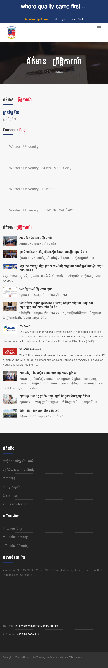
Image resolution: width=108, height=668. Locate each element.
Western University (24, 147)
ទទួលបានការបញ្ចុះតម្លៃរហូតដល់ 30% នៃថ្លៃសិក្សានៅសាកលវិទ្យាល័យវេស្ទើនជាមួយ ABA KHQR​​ (61, 268)
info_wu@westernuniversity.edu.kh (36, 626)
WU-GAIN (24, 326)
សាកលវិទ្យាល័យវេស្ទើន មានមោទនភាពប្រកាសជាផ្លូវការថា (48, 373)
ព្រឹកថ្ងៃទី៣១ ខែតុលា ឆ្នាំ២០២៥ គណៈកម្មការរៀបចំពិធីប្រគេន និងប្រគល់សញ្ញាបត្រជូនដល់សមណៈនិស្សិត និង (56, 305)
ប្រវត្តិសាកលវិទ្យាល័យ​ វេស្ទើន (19, 461)
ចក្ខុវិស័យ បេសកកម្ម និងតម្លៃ (19, 469)
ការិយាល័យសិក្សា (12, 528)
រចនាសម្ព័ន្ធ (9, 478)
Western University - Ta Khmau (33, 189)
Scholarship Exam (36, 19)
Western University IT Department (66, 657)
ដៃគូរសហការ (10, 495)
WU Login (59, 19)
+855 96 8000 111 (28, 634)
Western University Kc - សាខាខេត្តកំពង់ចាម (41, 210)
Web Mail (77, 19)
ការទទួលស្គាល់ (11, 487)
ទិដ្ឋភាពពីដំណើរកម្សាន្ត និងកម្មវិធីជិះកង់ (39, 410)
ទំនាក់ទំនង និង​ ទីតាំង (15, 504)
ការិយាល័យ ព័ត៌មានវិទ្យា (16, 546)
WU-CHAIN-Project (30, 349)
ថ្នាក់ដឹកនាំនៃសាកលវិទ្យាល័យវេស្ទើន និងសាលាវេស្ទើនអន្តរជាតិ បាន (53, 252)
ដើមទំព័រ (46, 72)
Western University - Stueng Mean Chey (40, 168)
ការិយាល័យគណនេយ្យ (15, 537)
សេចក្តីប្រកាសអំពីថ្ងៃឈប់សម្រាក (35, 289)
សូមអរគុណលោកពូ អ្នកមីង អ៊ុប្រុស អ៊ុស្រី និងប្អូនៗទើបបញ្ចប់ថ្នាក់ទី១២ (54, 396)
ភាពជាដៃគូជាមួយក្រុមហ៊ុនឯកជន (36, 238)
